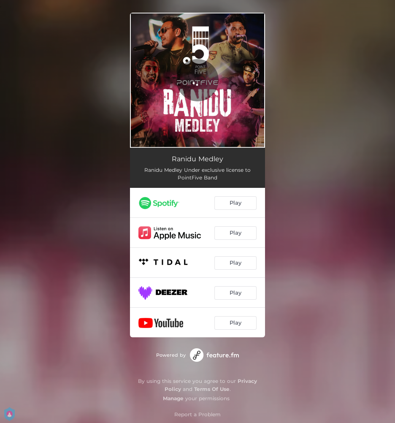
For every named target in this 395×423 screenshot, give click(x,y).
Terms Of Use (212, 389)
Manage (173, 398)
